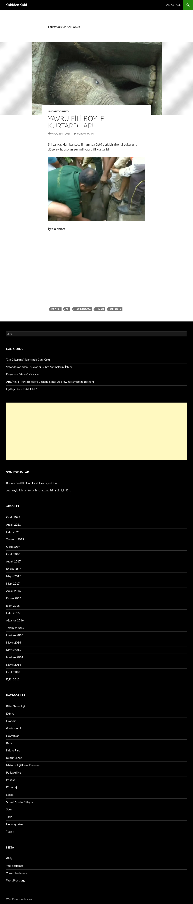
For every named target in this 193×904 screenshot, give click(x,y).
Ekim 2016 (13, 605)
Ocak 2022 (13, 517)
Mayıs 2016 (13, 642)
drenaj (55, 309)
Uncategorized (58, 111)
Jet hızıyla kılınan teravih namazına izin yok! (33, 490)
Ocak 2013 (13, 672)
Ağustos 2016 (15, 620)
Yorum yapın (85, 133)
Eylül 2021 (12, 532)
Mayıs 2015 (13, 650)
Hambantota (83, 309)
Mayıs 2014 (13, 664)
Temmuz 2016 (15, 627)
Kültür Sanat (14, 757)
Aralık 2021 (13, 524)
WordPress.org (15, 880)
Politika (10, 780)
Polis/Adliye (13, 772)
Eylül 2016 (12, 613)
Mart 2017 (13, 583)
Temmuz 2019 (15, 539)
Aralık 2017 (13, 561)
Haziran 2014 (14, 657)
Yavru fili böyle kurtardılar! (76, 122)
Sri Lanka (115, 309)
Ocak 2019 (13, 546)
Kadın (9, 743)
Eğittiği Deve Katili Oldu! (21, 389)
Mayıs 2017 (13, 576)
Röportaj (11, 787)
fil (67, 309)
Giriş (9, 858)
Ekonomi (11, 721)
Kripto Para (13, 750)
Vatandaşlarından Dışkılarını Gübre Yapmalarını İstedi (39, 367)
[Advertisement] (96, 431)
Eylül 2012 (12, 679)
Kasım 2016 (13, 598)
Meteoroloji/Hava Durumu (23, 765)
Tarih (9, 816)
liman (100, 309)
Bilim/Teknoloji (15, 706)
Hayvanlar (12, 735)
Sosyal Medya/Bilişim (19, 802)
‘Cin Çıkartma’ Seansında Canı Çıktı (28, 359)
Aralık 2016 (13, 591)
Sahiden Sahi (16, 5)
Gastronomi (13, 728)
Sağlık (10, 794)
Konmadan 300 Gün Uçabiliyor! (26, 483)
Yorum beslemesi (16, 873)
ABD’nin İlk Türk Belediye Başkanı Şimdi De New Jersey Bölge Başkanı (50, 381)
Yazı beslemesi (15, 865)
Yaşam (10, 831)
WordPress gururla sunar (19, 899)
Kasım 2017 (13, 568)
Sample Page (173, 4)
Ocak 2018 (13, 554)
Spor (9, 809)
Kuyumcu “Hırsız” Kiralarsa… (24, 374)
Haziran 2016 (14, 635)
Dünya (10, 713)
